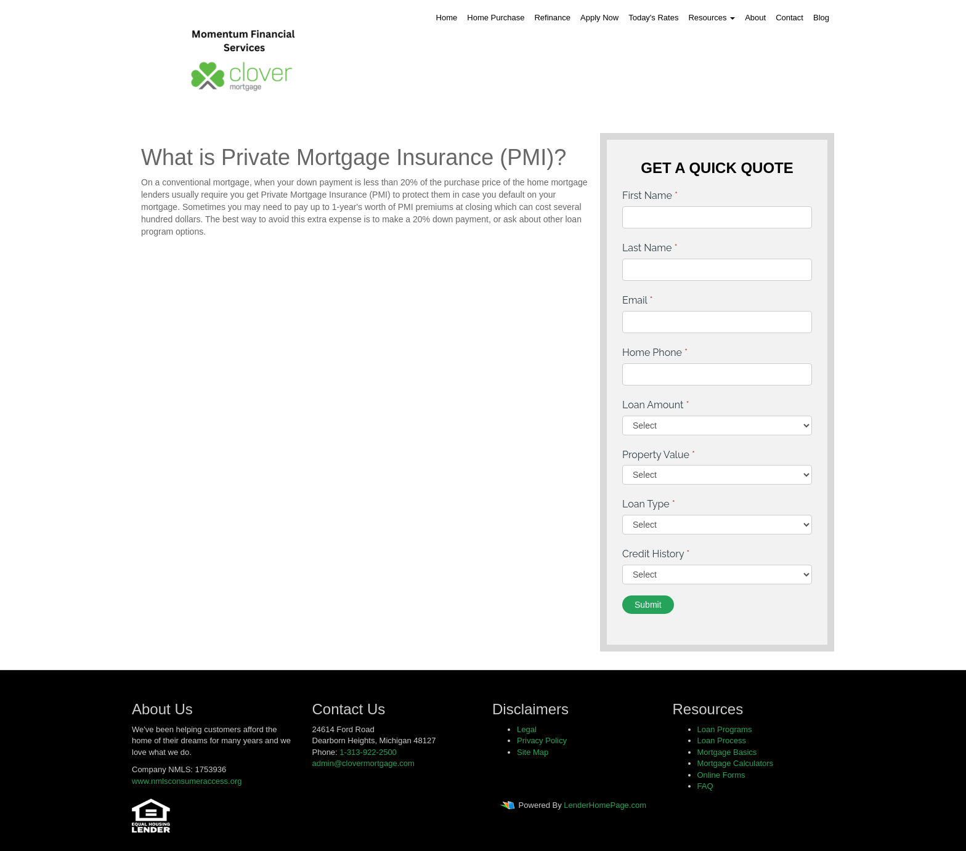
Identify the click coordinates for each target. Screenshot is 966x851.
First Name (650, 195)
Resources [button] (711, 17)
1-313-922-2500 (368, 752)
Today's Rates (653, 17)
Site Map (532, 752)
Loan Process (722, 740)
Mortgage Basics (727, 752)
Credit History (655, 554)
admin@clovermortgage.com (363, 763)
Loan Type (648, 504)
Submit (648, 605)
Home (447, 17)
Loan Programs (724, 729)
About (755, 17)
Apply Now (599, 17)
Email (637, 300)
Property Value (658, 455)
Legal (527, 729)
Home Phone (655, 352)
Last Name (650, 248)
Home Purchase (495, 17)
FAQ (705, 786)
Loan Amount (655, 405)
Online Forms (721, 775)
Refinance (552, 17)
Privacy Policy (542, 740)
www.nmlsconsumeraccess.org (187, 781)
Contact (789, 17)
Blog (821, 17)
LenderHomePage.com (605, 805)
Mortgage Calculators (735, 763)
